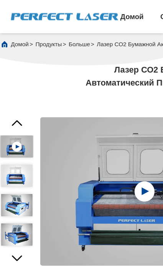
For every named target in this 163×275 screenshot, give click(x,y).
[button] (17, 261)
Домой (132, 17)
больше (79, 44)
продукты (48, 44)
